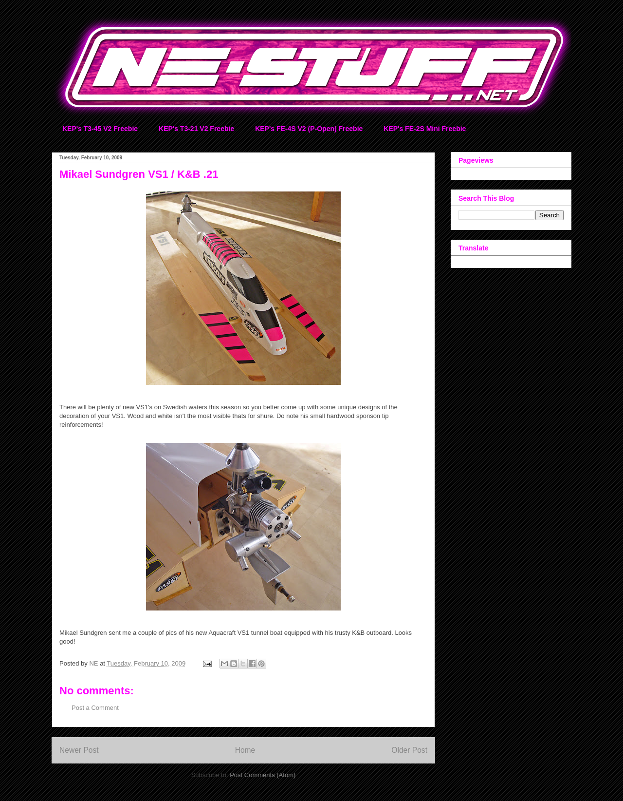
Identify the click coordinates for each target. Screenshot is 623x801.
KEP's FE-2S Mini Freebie (425, 129)
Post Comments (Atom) (262, 775)
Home (245, 750)
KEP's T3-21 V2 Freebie (196, 129)
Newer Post (79, 750)
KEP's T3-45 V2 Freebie (100, 129)
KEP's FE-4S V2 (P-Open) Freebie (309, 129)
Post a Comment (95, 707)
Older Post (409, 750)
